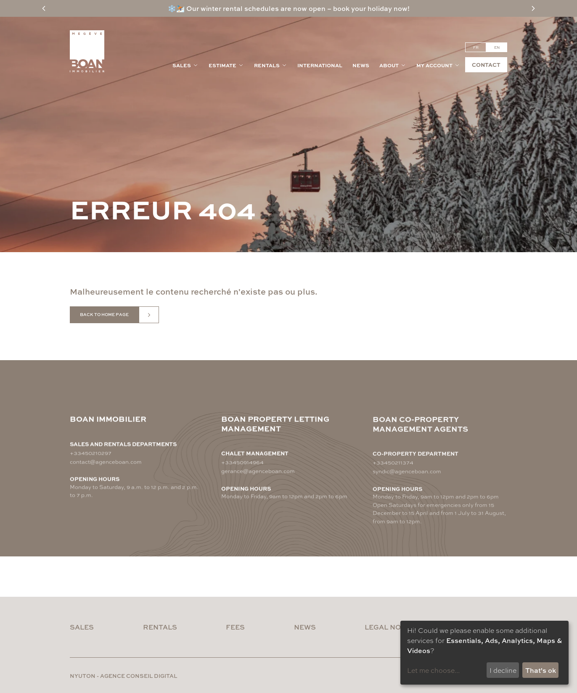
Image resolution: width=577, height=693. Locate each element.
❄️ (172, 8)
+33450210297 (90, 452)
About (392, 65)
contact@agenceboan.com (106, 461)
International (319, 65)
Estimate (226, 65)
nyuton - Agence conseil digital (123, 676)
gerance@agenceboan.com (258, 473)
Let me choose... (433, 670)
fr (476, 47)
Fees (235, 627)
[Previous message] (44, 8)
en (497, 47)
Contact (486, 65)
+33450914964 (242, 464)
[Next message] (533, 8)
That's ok (540, 670)
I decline (503, 670)
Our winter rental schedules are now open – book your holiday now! (297, 8)
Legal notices (394, 627)
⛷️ (180, 8)
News (360, 65)
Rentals (270, 65)
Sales (185, 65)
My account (438, 65)
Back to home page (104, 314)
